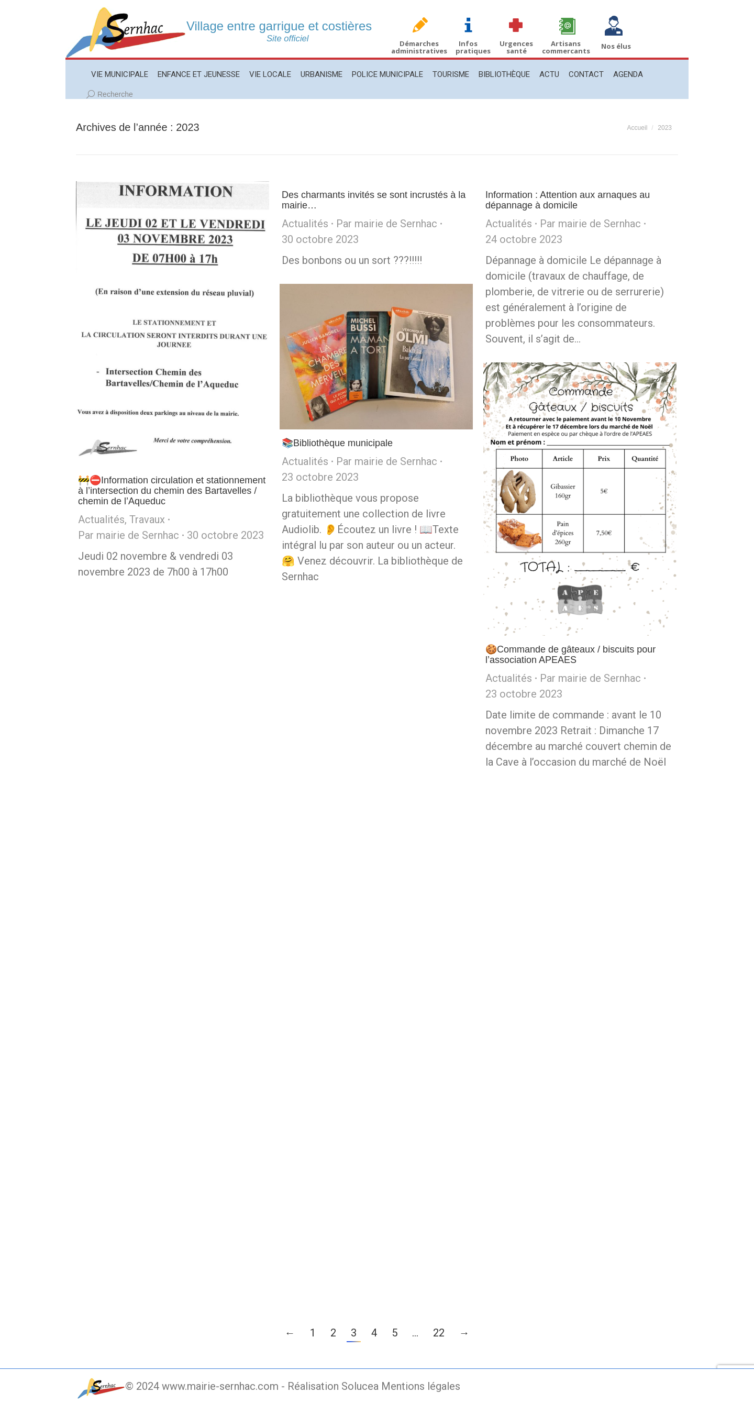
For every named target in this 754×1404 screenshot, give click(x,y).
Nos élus (616, 46)
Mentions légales (420, 1386)
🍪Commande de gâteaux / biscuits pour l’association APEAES (570, 654)
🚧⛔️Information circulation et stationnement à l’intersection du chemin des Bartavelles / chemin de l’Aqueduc (171, 490)
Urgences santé (516, 47)
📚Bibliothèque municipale (337, 443)
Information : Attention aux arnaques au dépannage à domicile (567, 200)
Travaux (147, 519)
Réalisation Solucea (333, 1386)
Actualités (101, 519)
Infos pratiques (473, 47)
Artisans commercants (566, 47)
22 (439, 1332)
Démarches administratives (419, 47)
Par (128, 535)
